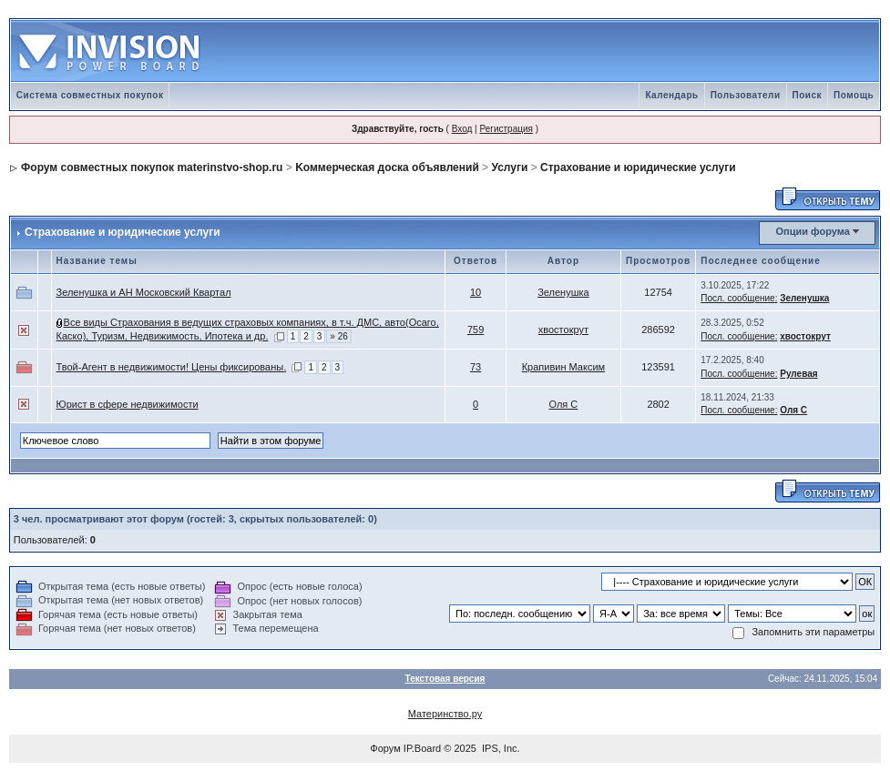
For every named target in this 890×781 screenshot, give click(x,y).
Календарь (671, 95)
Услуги (509, 167)
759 (475, 329)
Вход (462, 129)
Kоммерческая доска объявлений (387, 167)
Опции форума (812, 231)
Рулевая (798, 374)
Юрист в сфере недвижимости (127, 404)
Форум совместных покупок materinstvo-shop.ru (151, 167)
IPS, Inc (499, 748)
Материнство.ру (445, 713)
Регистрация (505, 129)
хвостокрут (563, 329)
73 (475, 366)
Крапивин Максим (563, 366)
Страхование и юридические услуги (638, 167)
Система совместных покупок (90, 95)
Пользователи (746, 95)
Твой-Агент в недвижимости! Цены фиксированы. (171, 366)
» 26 (338, 336)
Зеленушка (563, 292)
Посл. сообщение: (739, 298)
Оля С (563, 404)
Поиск (808, 95)
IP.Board (422, 748)
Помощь (854, 95)
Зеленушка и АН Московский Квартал (143, 292)
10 (475, 292)
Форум (385, 748)
